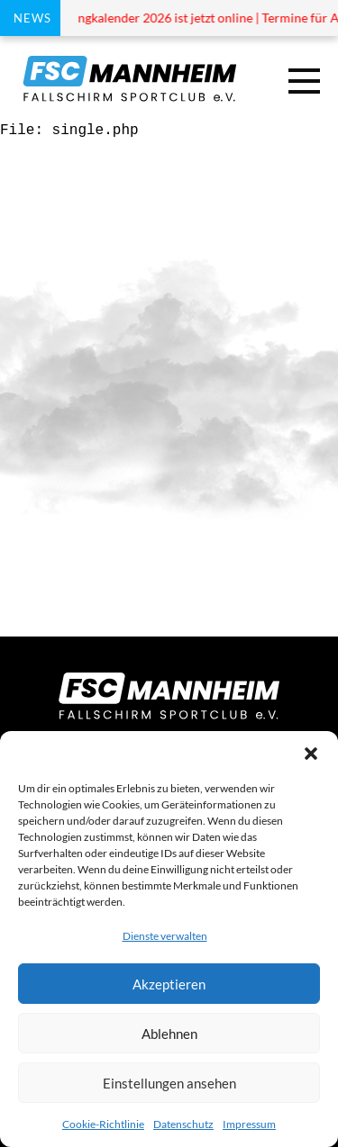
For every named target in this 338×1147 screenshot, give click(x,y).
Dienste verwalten (165, 936)
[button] (311, 754)
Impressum (249, 1124)
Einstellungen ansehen (169, 1083)
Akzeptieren (169, 984)
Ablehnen (169, 1033)
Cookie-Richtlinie (103, 1124)
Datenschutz (183, 1124)
